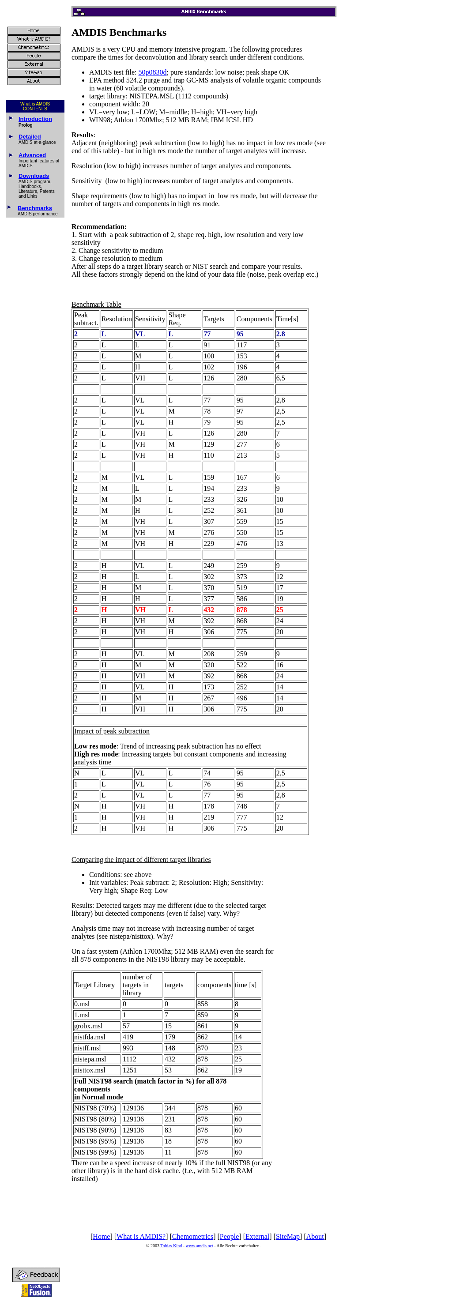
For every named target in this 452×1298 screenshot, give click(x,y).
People (229, 1236)
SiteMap (288, 1236)
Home (101, 1236)
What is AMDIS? (141, 1236)
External (257, 1236)
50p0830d (153, 72)
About (315, 1236)
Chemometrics (192, 1236)
